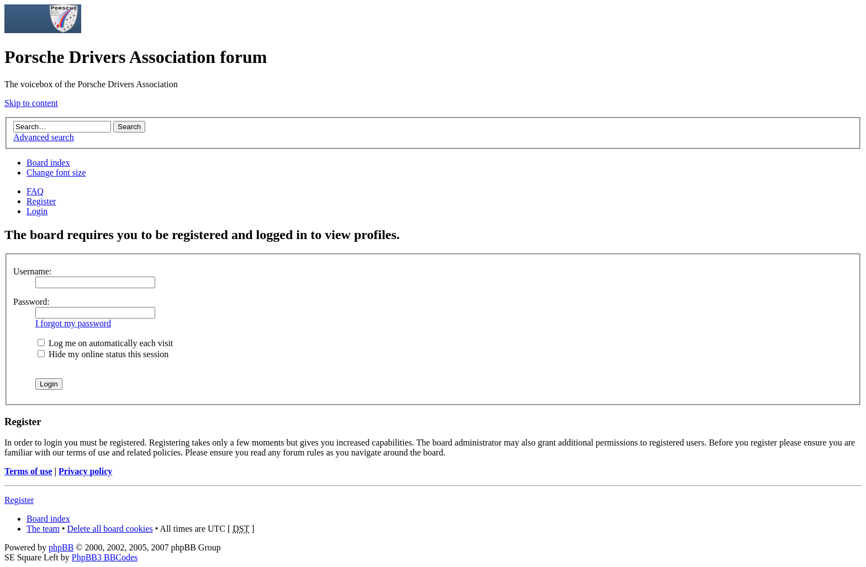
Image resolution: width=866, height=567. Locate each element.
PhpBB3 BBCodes (105, 557)
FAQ (35, 191)
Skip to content (31, 103)
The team (43, 528)
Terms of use (28, 471)
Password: (31, 301)
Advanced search (43, 137)
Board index (48, 162)
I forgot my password (73, 323)
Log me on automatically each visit (105, 343)
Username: (32, 271)
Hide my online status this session (103, 354)
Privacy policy (85, 471)
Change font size (56, 172)
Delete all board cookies (110, 528)
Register (41, 201)
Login (37, 211)
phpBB (61, 547)
